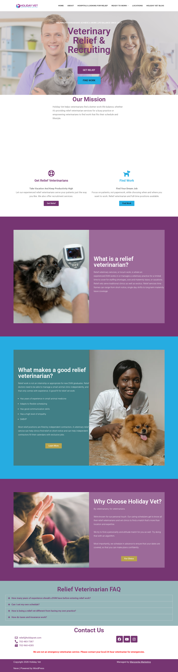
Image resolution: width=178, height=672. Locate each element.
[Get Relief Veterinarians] (51, 173)
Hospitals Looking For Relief (93, 6)
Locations (137, 6)
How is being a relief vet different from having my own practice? (44, 610)
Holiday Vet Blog (155, 6)
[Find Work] (127, 173)
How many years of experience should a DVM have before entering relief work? (51, 598)
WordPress (38, 668)
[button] (128, 5)
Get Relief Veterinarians (51, 180)
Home (61, 6)
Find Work (127, 180)
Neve (16, 668)
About (70, 6)
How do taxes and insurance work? (29, 617)
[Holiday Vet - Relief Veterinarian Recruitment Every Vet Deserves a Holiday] (27, 5)
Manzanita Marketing (140, 662)
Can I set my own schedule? (25, 604)
